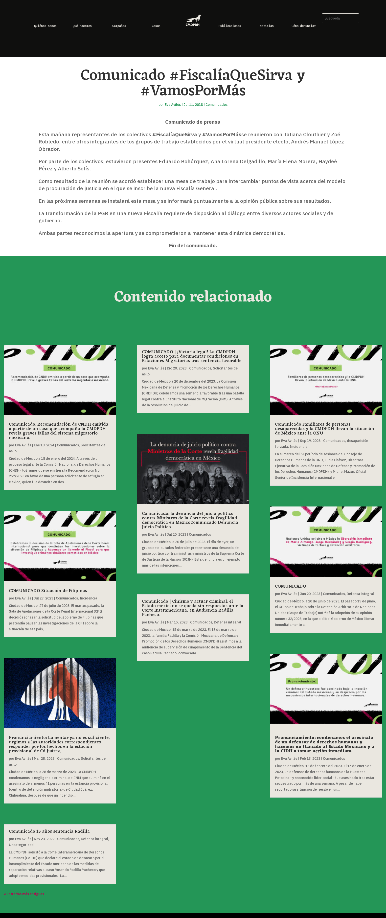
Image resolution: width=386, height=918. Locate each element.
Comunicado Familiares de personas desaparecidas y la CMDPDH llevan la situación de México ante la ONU (324, 428)
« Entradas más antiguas (24, 894)
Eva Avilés (173, 104)
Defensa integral (94, 839)
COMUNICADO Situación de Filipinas (48, 591)
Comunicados (216, 104)
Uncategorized (21, 845)
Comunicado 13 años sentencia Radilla (49, 831)
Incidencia (88, 598)
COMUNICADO (290, 586)
